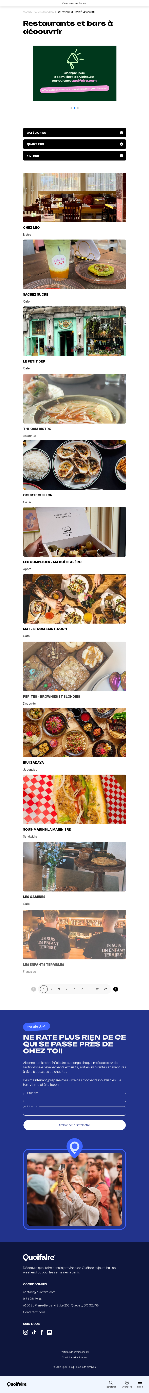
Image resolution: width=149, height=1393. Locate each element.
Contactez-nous (34, 1312)
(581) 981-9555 (32, 1298)
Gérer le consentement (74, 3)
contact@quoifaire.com (39, 1292)
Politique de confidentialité (74, 1351)
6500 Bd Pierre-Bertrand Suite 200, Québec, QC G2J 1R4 (61, 1305)
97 (105, 989)
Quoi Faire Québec (44, 12)
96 (97, 989)
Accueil (27, 12)
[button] (71, 108)
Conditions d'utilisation (74, 1357)
